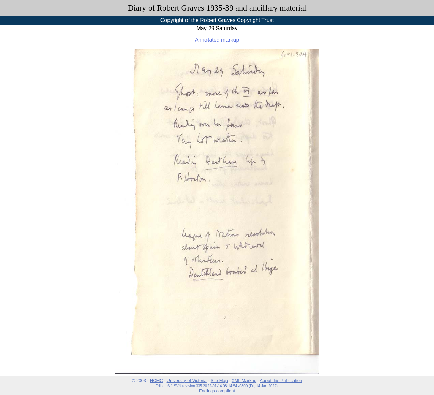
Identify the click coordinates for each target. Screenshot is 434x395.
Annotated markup (217, 40)
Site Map (219, 380)
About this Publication (281, 380)
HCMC (156, 380)
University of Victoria (187, 380)
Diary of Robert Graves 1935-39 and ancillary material (216, 7)
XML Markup (244, 380)
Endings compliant (217, 390)
